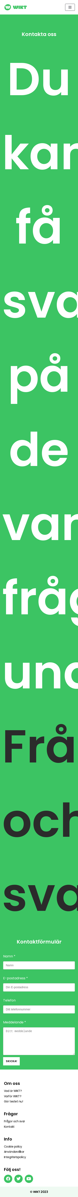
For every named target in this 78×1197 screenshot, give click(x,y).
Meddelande (14, 1022)
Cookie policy (13, 1146)
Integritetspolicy (15, 1157)
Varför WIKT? (12, 1096)
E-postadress (15, 978)
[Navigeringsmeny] (70, 7)
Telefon (9, 1000)
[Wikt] (15, 7)
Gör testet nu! (13, 1101)
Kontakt (9, 1127)
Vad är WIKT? (13, 1091)
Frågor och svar (14, 1121)
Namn (9, 956)
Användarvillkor (14, 1152)
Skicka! (11, 1061)
